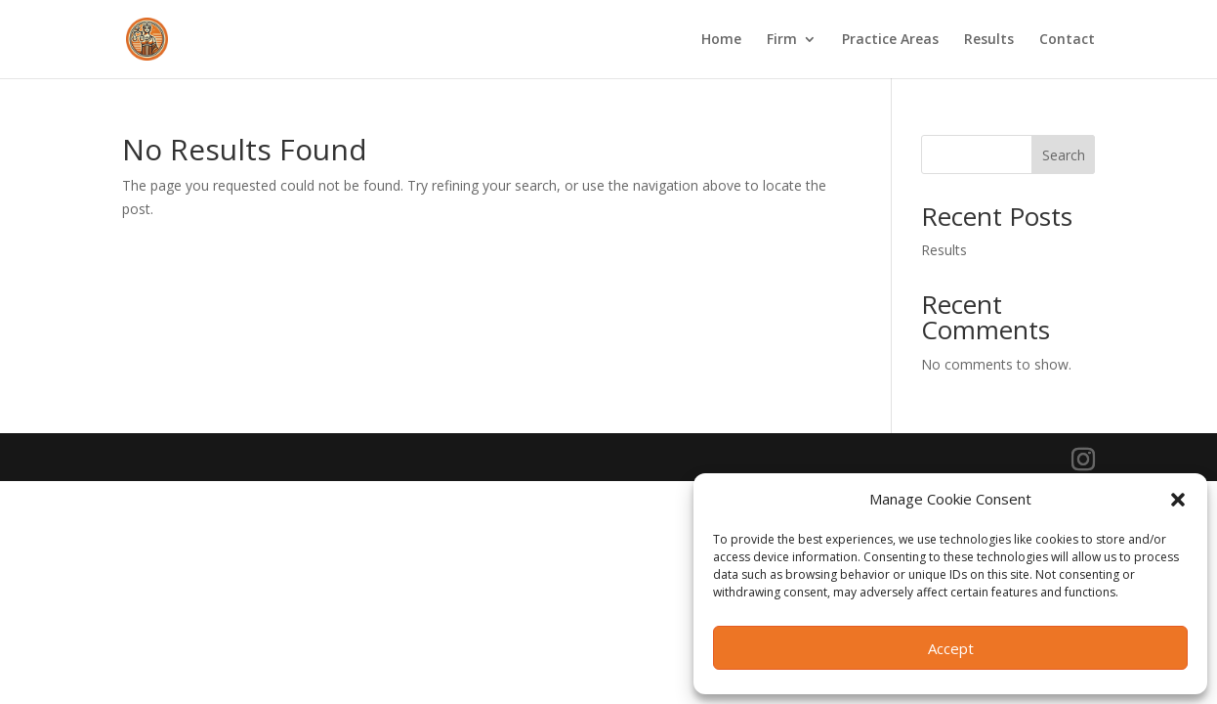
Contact (1067, 40)
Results (989, 40)
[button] (1178, 499)
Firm (782, 40)
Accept (951, 648)
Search (1063, 155)
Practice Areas (890, 40)
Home (721, 40)
